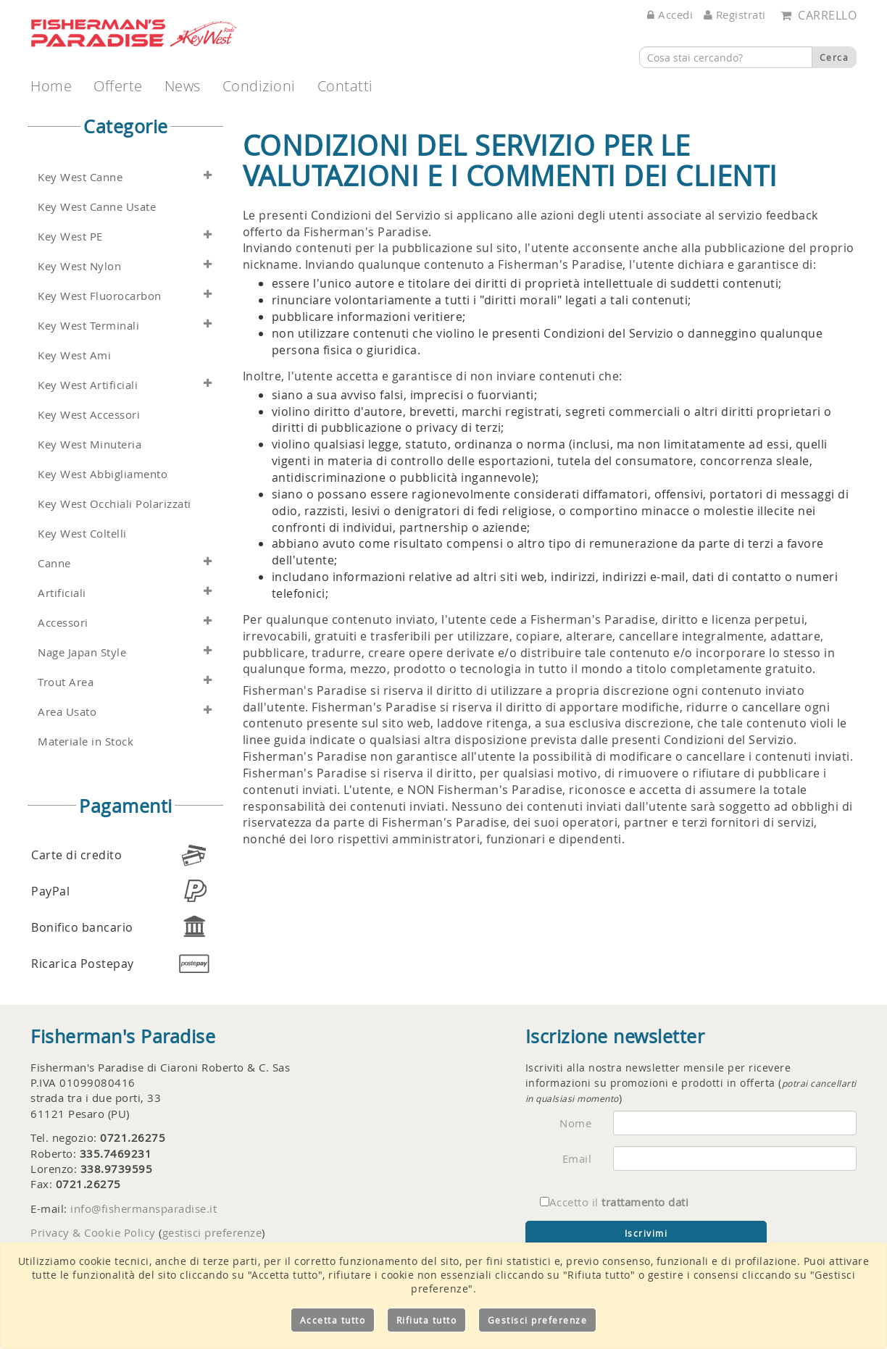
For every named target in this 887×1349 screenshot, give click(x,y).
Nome (575, 1123)
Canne (54, 563)
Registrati (735, 14)
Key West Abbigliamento (102, 474)
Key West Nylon (79, 266)
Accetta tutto (333, 1320)
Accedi (670, 14)
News (183, 86)
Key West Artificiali (88, 385)
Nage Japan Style (82, 652)
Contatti (345, 86)
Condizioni (259, 86)
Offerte (118, 86)
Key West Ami (74, 355)
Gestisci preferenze (538, 1320)
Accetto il (614, 1202)
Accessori (63, 623)
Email (577, 1158)
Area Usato (67, 712)
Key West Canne (80, 177)
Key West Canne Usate (97, 207)
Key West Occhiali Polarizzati (114, 504)
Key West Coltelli (82, 533)
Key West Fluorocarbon (100, 296)
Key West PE (70, 236)
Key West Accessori (89, 415)
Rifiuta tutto (426, 1320)
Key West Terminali (88, 326)
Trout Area (65, 682)
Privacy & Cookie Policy (93, 1232)
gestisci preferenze (212, 1232)
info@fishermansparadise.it (143, 1208)
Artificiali (62, 593)
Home (51, 86)
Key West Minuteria (89, 444)
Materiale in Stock (85, 741)
